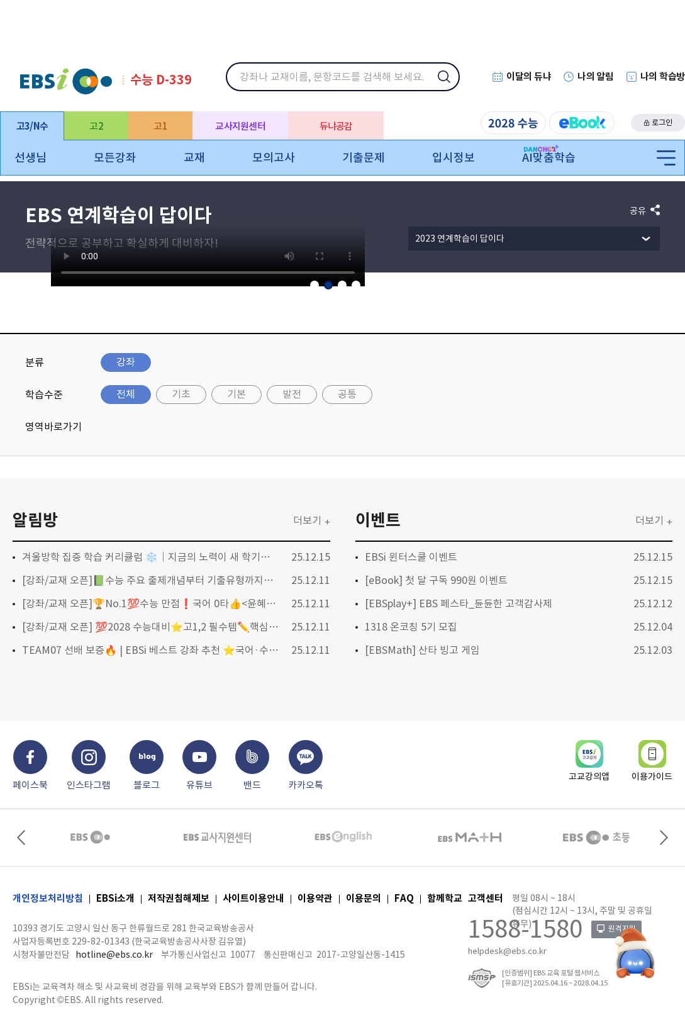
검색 (452, 84)
